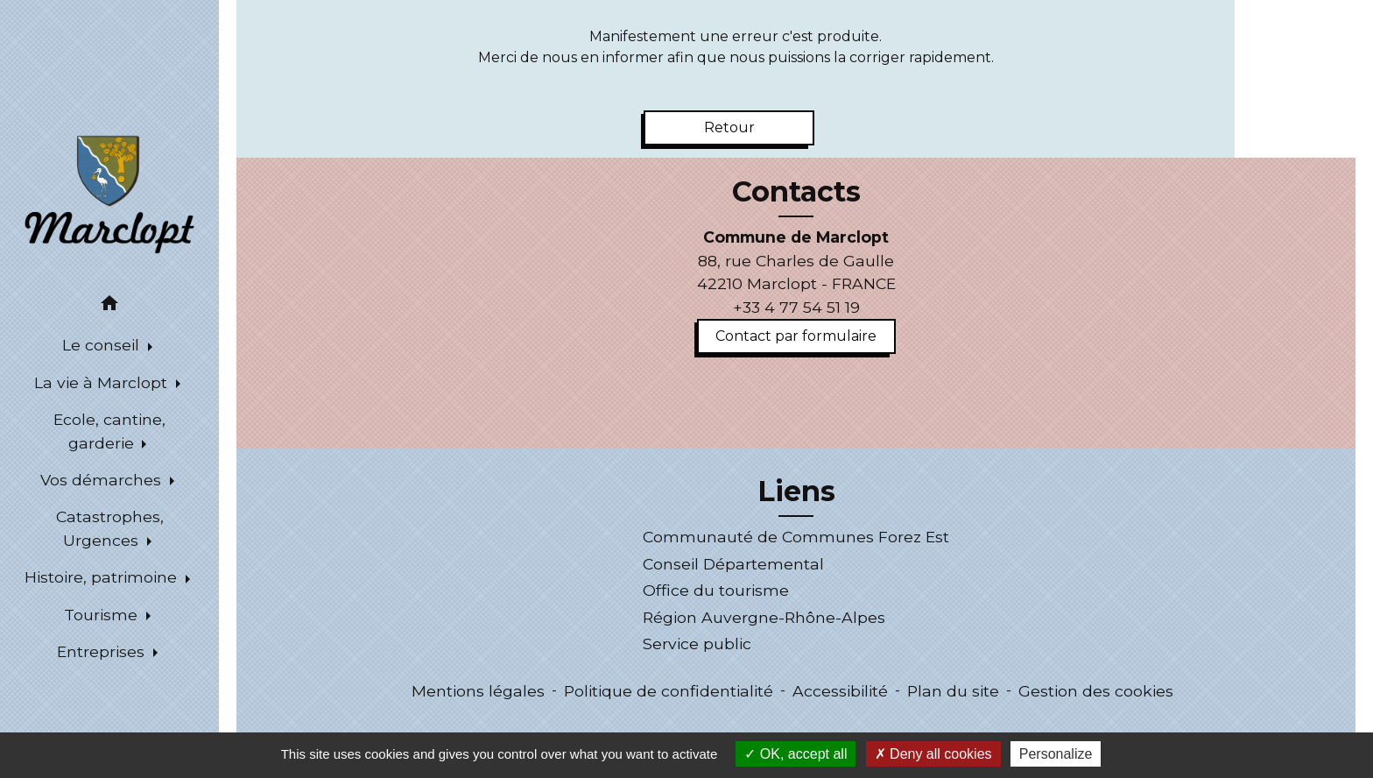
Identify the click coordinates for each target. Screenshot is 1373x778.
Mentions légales (478, 691)
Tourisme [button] (103, 614)
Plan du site (953, 691)
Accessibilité (840, 691)
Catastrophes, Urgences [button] (110, 527)
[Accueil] (109, 193)
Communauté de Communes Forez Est (796, 536)
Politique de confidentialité (668, 691)
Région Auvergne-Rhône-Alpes (764, 617)
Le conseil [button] (103, 345)
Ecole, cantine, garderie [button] (109, 430)
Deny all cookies (933, 753)
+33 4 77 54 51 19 (796, 307)
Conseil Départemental (733, 564)
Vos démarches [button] (102, 479)
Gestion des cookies (1095, 691)
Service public (697, 643)
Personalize (1056, 753)
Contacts (796, 192)
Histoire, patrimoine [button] (103, 577)
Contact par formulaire (796, 336)
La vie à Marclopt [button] (103, 382)
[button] (109, 306)
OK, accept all (795, 753)
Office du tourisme (716, 590)
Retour (729, 127)
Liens (796, 491)
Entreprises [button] (103, 651)
